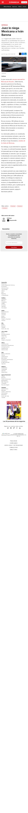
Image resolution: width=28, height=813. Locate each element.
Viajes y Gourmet (6, 319)
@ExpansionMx (13, 220)
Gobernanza (4, 356)
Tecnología (4, 289)
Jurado (3, 397)
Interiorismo (4, 349)
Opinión (3, 306)
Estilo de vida (5, 328)
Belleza (3, 317)
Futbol (3, 376)
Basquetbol (4, 380)
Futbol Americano (6, 379)
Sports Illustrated (6, 375)
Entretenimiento (5, 334)
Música (3, 338)
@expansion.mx (14, 428)
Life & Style (4, 331)
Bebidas (3, 390)
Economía (4, 286)
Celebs (3, 327)
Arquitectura (4, 348)
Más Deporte (4, 382)
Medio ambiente (5, 353)
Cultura (3, 320)
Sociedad (4, 307)
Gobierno (3, 299)
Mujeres (3, 293)
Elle (2, 323)
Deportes (3, 335)
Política (20, 6)
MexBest (3, 387)
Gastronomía (4, 388)
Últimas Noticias (7, 6)
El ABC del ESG (5, 362)
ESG (2, 292)
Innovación (4, 361)
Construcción (5, 344)
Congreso (4, 302)
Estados (3, 305)
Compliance (13, 443)
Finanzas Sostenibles (7, 359)
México (3, 300)
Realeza (3, 313)
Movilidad (4, 358)
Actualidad (4, 367)
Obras (3, 290)
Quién (2, 310)
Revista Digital (24, 2)
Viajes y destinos (6, 391)
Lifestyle (3, 383)
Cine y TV (4, 337)
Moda (2, 316)
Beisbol (3, 377)
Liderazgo (4, 369)
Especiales (4, 372)
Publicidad (13, 441)
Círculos (3, 314)
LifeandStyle (4, 295)
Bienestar (4, 394)
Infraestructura (5, 346)
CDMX (3, 303)
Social (3, 355)
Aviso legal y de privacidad (14, 445)
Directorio (13, 449)
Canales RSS (14, 447)
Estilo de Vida (5, 396)
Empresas (14, 6)
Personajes (4, 393)
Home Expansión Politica (8, 285)
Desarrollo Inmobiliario (7, 345)
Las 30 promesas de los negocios (14, 421)
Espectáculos (5, 311)
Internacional (4, 288)
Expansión (4, 282)
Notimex (9, 218)
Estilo (2, 332)
